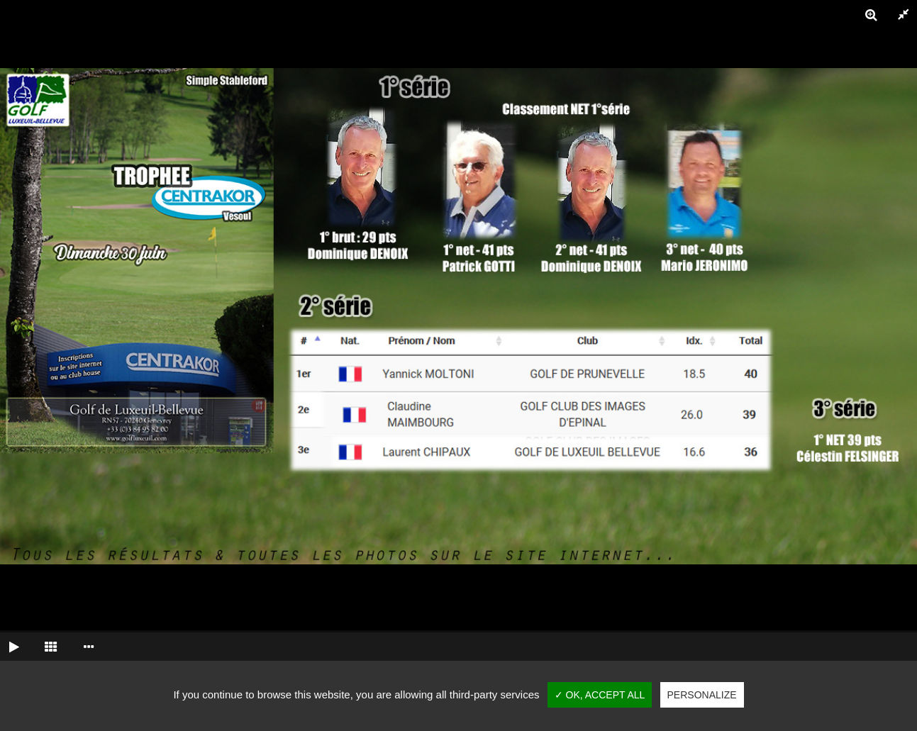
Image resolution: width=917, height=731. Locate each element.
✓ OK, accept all (600, 695)
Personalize (702, 695)
